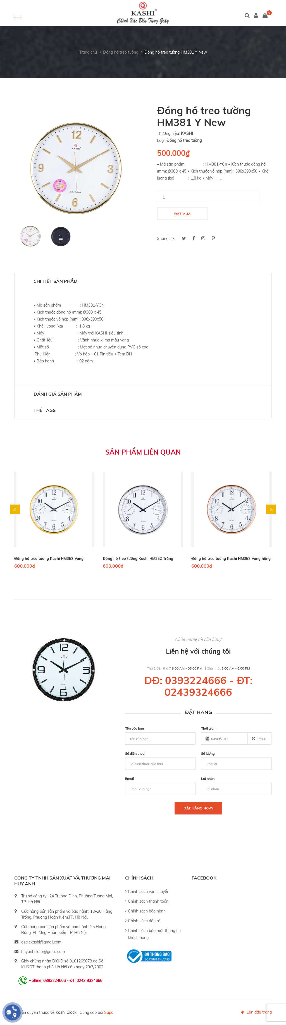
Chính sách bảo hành (147, 911)
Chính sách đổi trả (144, 920)
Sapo (108, 1012)
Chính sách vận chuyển (148, 891)
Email (129, 778)
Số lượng (207, 753)
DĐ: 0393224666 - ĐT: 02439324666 (198, 686)
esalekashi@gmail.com (41, 942)
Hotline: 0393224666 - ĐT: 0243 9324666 (65, 980)
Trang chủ (88, 52)
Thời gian (208, 728)
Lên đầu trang (256, 1012)
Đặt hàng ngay (198, 808)
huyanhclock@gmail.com (43, 951)
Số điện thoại (135, 753)
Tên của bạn (134, 728)
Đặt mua (182, 214)
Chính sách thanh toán (148, 901)
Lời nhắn (207, 778)
